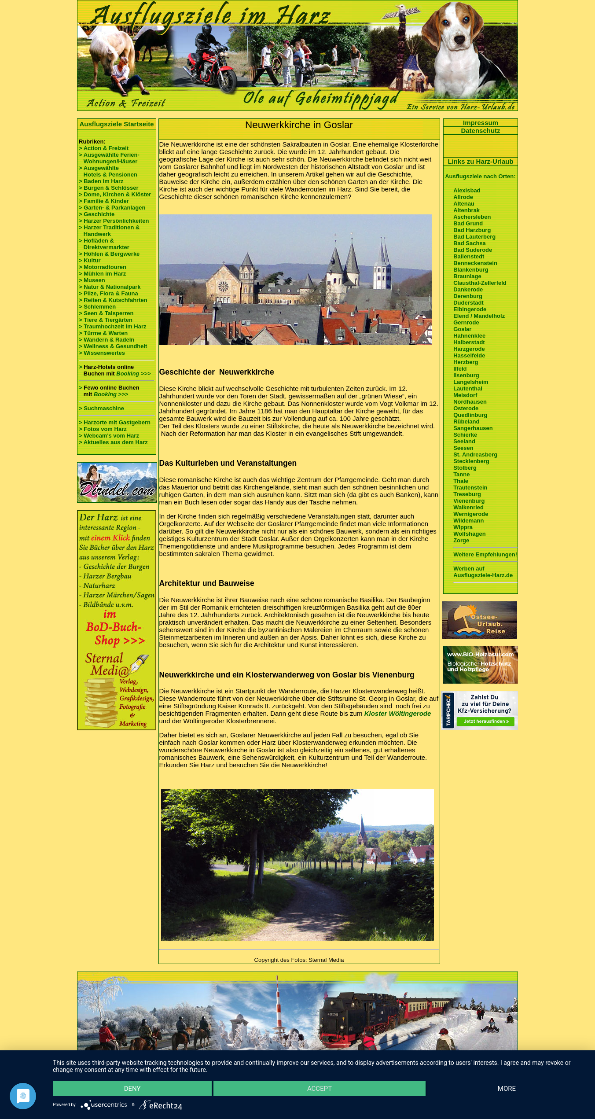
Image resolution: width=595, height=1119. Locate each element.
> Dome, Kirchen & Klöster (115, 194)
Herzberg (465, 362)
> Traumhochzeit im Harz (113, 326)
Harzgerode (469, 349)
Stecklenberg (471, 461)
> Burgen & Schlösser (108, 187)
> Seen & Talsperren (106, 313)
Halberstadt (469, 342)
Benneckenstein (475, 263)
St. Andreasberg (475, 454)
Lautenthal (467, 388)
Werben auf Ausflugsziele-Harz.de (483, 571)
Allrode (463, 197)
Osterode (465, 408)
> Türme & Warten (103, 333)
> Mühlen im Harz (102, 273)
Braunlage (467, 276)
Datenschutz (480, 130)
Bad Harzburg (472, 230)
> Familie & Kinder (104, 201)
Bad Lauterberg (474, 236)
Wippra (463, 527)
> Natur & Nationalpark (110, 286)
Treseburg (467, 494)
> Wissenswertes (102, 353)
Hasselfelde (469, 355)
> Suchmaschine (101, 408)
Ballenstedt (468, 256)
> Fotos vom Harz (103, 429)
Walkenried (468, 507)
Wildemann (468, 520)
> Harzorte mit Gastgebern (115, 422)
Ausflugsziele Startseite (116, 124)
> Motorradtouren (102, 267)
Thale (460, 481)
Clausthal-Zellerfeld (480, 283)
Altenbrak (466, 210)
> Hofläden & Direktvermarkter (104, 243)
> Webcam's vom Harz (109, 435)
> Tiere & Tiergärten (105, 320)
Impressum (480, 122)
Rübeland (466, 421)
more (507, 1089)
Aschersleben (472, 216)
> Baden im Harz (101, 181)
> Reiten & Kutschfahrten (113, 300)
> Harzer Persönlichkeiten (114, 220)
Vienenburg (469, 500)
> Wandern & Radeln (106, 339)
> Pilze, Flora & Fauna (108, 293)
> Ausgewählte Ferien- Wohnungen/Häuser (110, 158)
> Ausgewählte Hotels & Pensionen (108, 171)
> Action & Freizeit (104, 148)
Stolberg (465, 467)
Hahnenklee (469, 335)
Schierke (465, 434)
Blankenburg (470, 269)
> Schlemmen (97, 306)
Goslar (462, 329)
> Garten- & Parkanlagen (112, 207)
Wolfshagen (469, 533)
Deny (132, 1089)
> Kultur (89, 260)
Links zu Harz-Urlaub (480, 161)
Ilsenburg (466, 375)
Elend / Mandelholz (479, 316)
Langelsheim (470, 382)
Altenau (463, 203)
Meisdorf (465, 395)
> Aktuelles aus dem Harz (113, 442)
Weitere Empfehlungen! (485, 554)
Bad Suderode (472, 250)
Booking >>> (133, 373)
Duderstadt (468, 302)
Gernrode (466, 322)
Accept (319, 1089)
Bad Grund (468, 223)
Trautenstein (470, 487)
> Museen (92, 280)
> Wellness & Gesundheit (113, 346)
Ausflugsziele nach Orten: (480, 176)
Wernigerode (470, 514)
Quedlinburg (470, 415)
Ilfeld (459, 368)
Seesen (463, 448)
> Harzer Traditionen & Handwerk (109, 230)
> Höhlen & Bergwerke (109, 253)
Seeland (464, 441)
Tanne (461, 474)
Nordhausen (470, 401)
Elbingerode (469, 309)
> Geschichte (96, 214)
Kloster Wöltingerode (397, 713)
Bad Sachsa (469, 243)
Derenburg (467, 296)
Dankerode (468, 289)
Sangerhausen (473, 428)
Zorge (461, 540)
